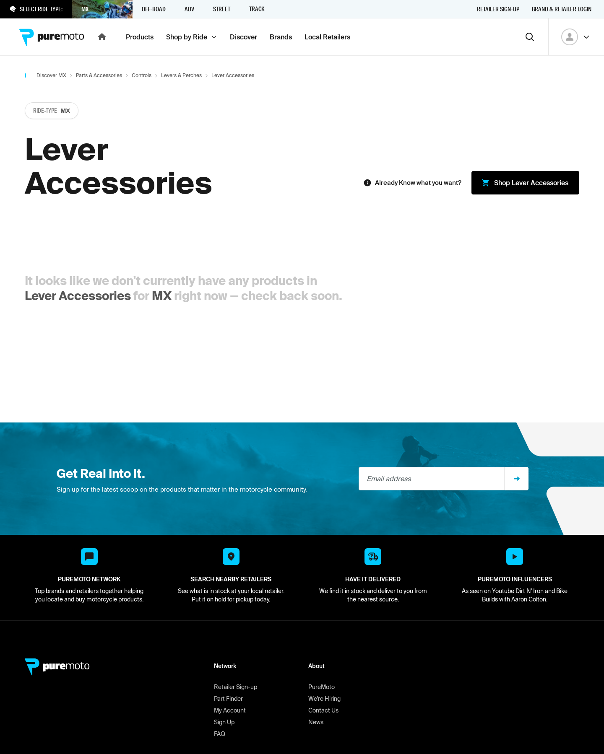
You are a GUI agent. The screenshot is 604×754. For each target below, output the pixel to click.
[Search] (530, 37)
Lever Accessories (78, 295)
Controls (141, 75)
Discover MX (51, 75)
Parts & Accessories (99, 75)
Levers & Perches (181, 75)
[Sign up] (516, 478)
